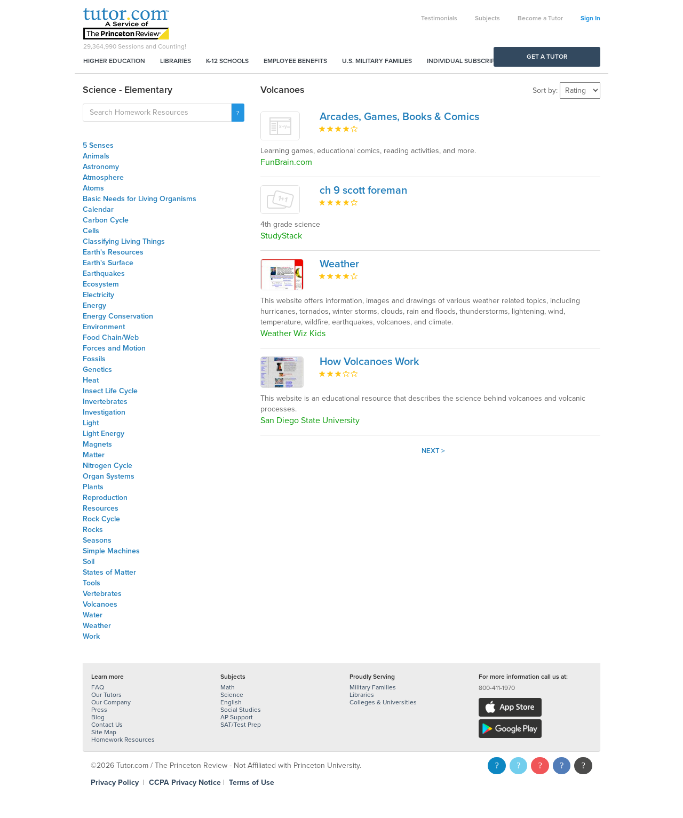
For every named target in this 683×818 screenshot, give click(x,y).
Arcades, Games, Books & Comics (399, 116)
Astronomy (101, 166)
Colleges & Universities (383, 702)
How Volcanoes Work (369, 361)
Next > (433, 451)
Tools (91, 582)
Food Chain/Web (111, 337)
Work (91, 636)
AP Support (236, 717)
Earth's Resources (113, 252)
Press (99, 709)
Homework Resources (123, 739)
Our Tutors (106, 694)
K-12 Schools (227, 61)
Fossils (94, 358)
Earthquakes (104, 273)
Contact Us (107, 724)
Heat (91, 380)
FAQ (97, 687)
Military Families (373, 687)
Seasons (97, 540)
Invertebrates (105, 401)
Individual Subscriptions (470, 61)
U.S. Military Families (377, 61)
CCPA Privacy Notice (185, 782)
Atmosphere (103, 177)
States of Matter (109, 572)
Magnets (97, 444)
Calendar (98, 209)
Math (227, 687)
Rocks (93, 529)
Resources (100, 508)
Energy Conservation (118, 316)
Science (231, 694)
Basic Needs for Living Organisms (139, 198)
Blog (98, 717)
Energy (94, 305)
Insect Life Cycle (110, 390)
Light (91, 422)
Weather (97, 625)
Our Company (111, 702)
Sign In (590, 18)
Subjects (487, 18)
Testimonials (439, 18)
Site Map (103, 732)
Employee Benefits (295, 61)
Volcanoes (100, 604)
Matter (94, 454)
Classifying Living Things (124, 241)
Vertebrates (102, 593)
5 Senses (98, 145)
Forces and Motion (114, 348)
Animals (96, 156)
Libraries (175, 61)
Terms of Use (251, 782)
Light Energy (103, 433)
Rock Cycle (101, 518)
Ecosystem (101, 284)
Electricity (98, 294)
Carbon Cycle (106, 220)
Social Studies (240, 709)
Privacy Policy (115, 782)
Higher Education (114, 61)
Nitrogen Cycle (107, 465)
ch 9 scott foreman (363, 190)
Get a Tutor (547, 56)
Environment (104, 326)
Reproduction (105, 497)
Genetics (97, 369)
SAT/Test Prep (240, 724)
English (231, 702)
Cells (91, 230)
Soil (88, 561)
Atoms (93, 188)
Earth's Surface (108, 262)
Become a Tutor (540, 18)
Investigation (104, 412)
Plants (93, 486)
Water (92, 615)
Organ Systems (108, 476)
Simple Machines (111, 550)
